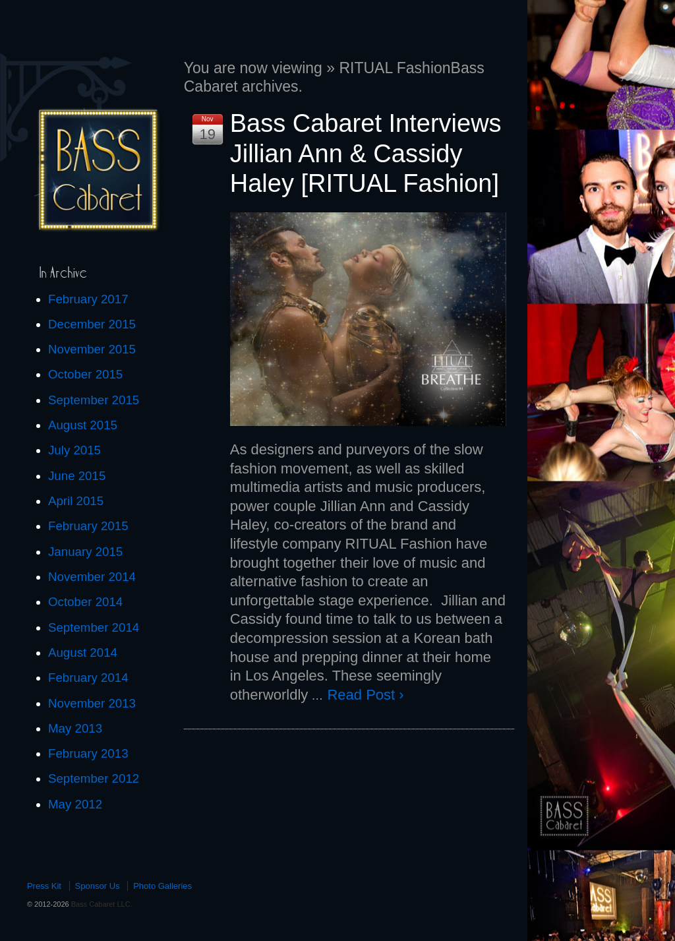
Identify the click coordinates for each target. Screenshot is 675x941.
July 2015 (74, 450)
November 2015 (92, 349)
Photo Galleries (162, 886)
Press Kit (44, 886)
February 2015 (88, 526)
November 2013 (92, 703)
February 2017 (88, 299)
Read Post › (365, 694)
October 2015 (85, 374)
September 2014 (93, 627)
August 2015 (82, 425)
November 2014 (92, 577)
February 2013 (88, 753)
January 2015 (85, 552)
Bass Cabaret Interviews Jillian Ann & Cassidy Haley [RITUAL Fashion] (366, 153)
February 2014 (88, 677)
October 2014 (85, 602)
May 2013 (75, 728)
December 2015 (92, 324)
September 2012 (93, 778)
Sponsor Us (97, 886)
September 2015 (93, 400)
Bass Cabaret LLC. (100, 904)
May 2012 (75, 804)
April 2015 (75, 501)
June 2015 (76, 476)
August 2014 (82, 652)
